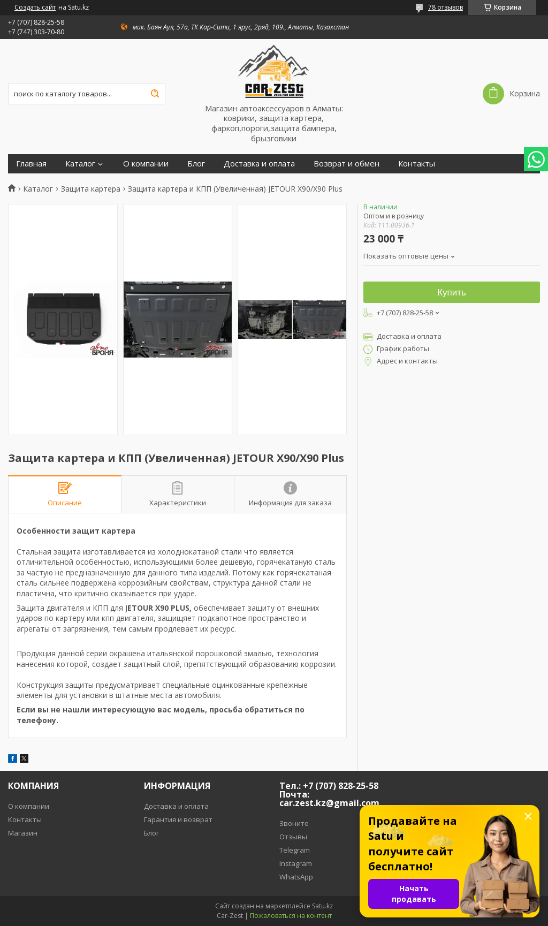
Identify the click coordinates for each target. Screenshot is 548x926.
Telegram (294, 850)
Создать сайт (35, 7)
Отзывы (293, 836)
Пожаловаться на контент (291, 915)
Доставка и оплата (259, 164)
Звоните (294, 823)
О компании (146, 164)
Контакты (416, 164)
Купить (451, 292)
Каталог (80, 164)
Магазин (22, 833)
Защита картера (90, 189)
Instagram (295, 863)
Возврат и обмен (346, 164)
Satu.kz (322, 905)
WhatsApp (296, 877)
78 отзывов (445, 7)
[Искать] (154, 93)
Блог (196, 164)
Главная (31, 164)
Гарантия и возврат (178, 819)
